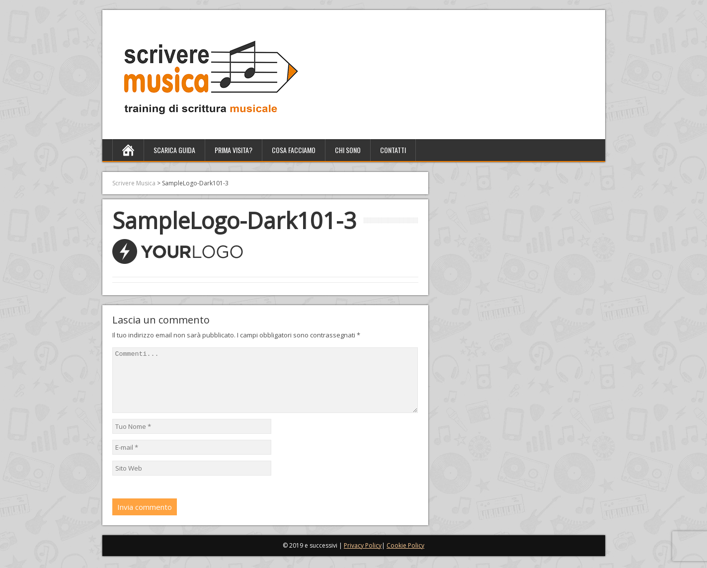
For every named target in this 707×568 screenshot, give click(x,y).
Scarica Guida (174, 150)
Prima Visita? (233, 150)
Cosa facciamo (293, 150)
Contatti (393, 150)
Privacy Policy (363, 557)
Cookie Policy (405, 557)
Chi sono (348, 150)
